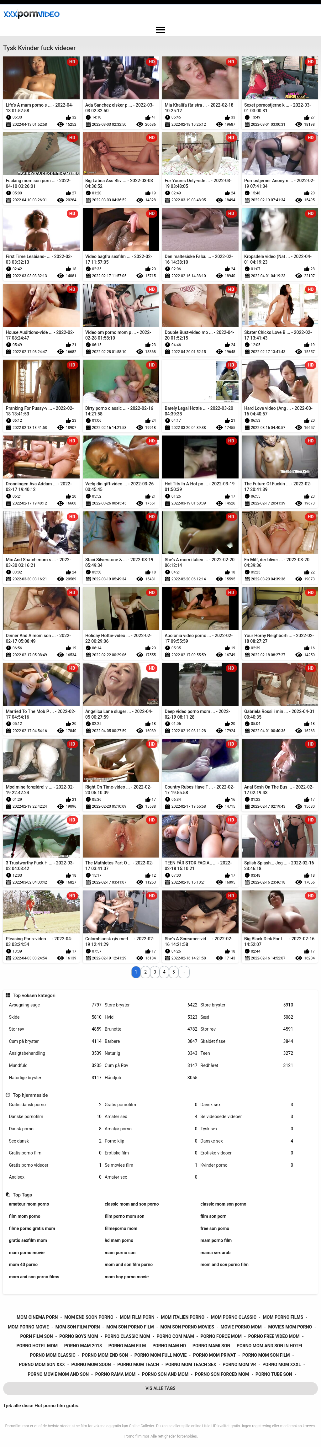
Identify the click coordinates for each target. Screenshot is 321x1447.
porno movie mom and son (58, 1374)
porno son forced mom (222, 1374)
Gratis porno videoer (55, 1165)
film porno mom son (125, 1216)
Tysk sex (247, 1129)
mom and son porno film (225, 1264)
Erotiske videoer (247, 1153)
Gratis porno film (55, 1153)
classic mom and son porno (132, 1204)
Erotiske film (151, 1153)
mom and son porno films (34, 1276)
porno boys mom (78, 1336)
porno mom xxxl (281, 1364)
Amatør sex (151, 1116)
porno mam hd (169, 1345)
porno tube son (273, 1374)
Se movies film (151, 1165)
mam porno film (216, 1240)
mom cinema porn (37, 1317)
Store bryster (151, 1005)
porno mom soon (91, 1364)
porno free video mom (274, 1336)
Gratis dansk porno (55, 1104)
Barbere (151, 1041)
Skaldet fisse (247, 1041)
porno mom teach (138, 1364)
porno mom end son (105, 1355)
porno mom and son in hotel (270, 1345)
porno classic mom (127, 1336)
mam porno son (120, 1252)
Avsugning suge (55, 1005)
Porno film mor (136, 1436)
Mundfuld (55, 1065)
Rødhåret (247, 1065)
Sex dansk (55, 1141)
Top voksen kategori (34, 995)
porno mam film (127, 1345)
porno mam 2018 (83, 1345)
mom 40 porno (23, 1264)
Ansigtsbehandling (55, 1053)
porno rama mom (115, 1374)
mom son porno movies (187, 1326)
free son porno (215, 1228)
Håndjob (151, 1077)
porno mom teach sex (191, 1364)
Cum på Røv (151, 1065)
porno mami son (211, 1345)
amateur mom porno (29, 1204)
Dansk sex (247, 1104)
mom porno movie (28, 1326)
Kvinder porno (247, 1165)
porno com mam (175, 1336)
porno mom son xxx (42, 1364)
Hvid (151, 1017)
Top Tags (22, 1195)
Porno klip (151, 1141)
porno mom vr (239, 1364)
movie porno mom (241, 1326)
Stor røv (55, 1029)
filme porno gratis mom (32, 1228)
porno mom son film (266, 1355)
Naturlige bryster (55, 1077)
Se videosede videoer (247, 1116)
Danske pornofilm (55, 1116)
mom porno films (283, 1317)
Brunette (151, 1029)
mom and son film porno (129, 1264)
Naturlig (151, 1053)
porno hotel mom (37, 1345)
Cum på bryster (55, 1041)
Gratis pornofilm (151, 1104)
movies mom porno (290, 1326)
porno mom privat (214, 1355)
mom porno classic (233, 1317)
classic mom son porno (223, 1204)
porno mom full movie (160, 1355)
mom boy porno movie (127, 1276)
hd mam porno (119, 1240)
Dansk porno (55, 1129)
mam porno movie (27, 1252)
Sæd (247, 1017)
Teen (247, 1053)
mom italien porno (182, 1317)
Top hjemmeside (30, 1095)
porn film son (36, 1336)
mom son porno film (130, 1326)
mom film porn (137, 1317)
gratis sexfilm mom (28, 1240)
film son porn (214, 1216)
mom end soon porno (88, 1317)
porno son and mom (165, 1374)
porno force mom (221, 1336)
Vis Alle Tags (160, 1388)
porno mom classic (53, 1355)
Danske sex (247, 1141)
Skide (55, 1017)
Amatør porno (151, 1129)
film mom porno (24, 1216)
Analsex (55, 1177)
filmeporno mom (121, 1228)
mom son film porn (77, 1326)
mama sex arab (216, 1252)
